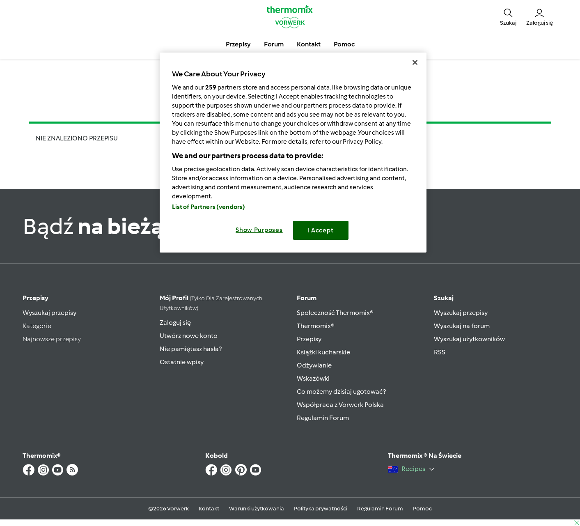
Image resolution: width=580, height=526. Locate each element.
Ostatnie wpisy (182, 362)
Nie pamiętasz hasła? (191, 349)
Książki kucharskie (323, 352)
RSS (439, 352)
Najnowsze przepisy (52, 339)
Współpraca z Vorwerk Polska (340, 405)
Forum (306, 298)
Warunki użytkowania (256, 508)
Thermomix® (316, 326)
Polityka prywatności (320, 508)
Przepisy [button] (238, 44)
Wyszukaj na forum (462, 326)
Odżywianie (314, 365)
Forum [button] (274, 44)
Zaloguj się (175, 322)
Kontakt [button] (309, 44)
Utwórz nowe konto (189, 336)
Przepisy (35, 298)
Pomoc (422, 508)
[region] (293, 153)
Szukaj (444, 298)
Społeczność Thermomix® (335, 313)
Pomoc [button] (344, 44)
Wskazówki (313, 378)
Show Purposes (259, 230)
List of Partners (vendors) (208, 207)
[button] (508, 16)
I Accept (321, 230)
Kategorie (37, 326)
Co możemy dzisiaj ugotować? (341, 391)
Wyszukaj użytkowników (469, 339)
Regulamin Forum (323, 418)
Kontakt (209, 508)
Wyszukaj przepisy (49, 313)
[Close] (415, 62)
